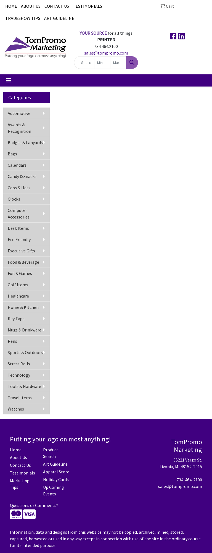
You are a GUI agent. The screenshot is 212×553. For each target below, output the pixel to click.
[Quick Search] (84, 62)
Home (16, 449)
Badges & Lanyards (25, 142)
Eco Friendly (19, 239)
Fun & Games (20, 273)
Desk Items (18, 228)
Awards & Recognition (19, 128)
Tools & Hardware (24, 386)
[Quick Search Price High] (118, 62)
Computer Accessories (19, 213)
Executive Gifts (21, 250)
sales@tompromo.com (106, 53)
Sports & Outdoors (25, 352)
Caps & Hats (19, 187)
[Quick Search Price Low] (102, 62)
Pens (12, 341)
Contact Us (20, 465)
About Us (18, 457)
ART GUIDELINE (59, 18)
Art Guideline (55, 464)
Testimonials (22, 473)
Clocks (14, 199)
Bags (12, 154)
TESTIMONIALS (87, 6)
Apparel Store (56, 471)
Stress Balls (19, 363)
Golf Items (18, 284)
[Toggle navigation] (8, 80)
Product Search (50, 453)
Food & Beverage (23, 262)
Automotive (19, 113)
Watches (16, 409)
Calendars (17, 165)
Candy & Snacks (22, 176)
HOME (11, 6)
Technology (19, 375)
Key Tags (16, 318)
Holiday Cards (56, 479)
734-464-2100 (189, 479)
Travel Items (20, 397)
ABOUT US (31, 6)
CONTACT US (56, 6)
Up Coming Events (53, 490)
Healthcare (18, 296)
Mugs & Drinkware (24, 330)
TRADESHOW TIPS (22, 18)
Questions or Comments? (34, 505)
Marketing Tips (20, 484)
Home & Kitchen (23, 307)
